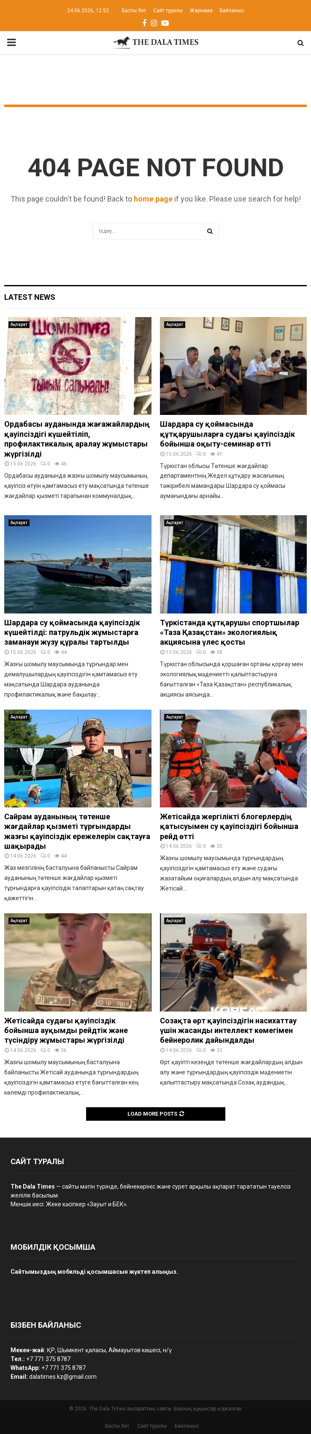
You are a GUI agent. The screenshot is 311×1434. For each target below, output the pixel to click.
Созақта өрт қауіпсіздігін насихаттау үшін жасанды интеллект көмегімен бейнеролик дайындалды (228, 1030)
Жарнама (201, 10)
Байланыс (232, 10)
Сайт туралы (168, 10)
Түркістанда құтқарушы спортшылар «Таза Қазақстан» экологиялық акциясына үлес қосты (229, 632)
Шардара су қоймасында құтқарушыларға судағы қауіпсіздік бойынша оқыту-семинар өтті (227, 434)
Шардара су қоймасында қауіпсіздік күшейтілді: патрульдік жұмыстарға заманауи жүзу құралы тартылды (72, 632)
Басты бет (134, 10)
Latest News (29, 297)
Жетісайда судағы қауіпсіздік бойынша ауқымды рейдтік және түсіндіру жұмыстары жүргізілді (66, 1030)
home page (153, 198)
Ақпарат (19, 324)
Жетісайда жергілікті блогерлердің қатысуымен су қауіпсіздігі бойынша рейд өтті (229, 826)
